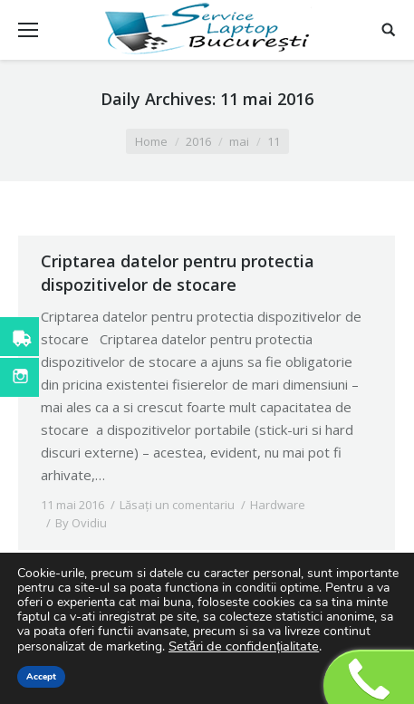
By (81, 523)
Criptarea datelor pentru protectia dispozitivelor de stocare (177, 272)
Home (151, 141)
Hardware (277, 505)
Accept (41, 676)
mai (239, 141)
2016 (198, 141)
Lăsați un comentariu (177, 505)
